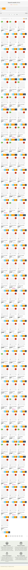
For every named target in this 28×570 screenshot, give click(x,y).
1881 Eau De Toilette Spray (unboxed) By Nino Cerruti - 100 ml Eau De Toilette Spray (12, 164)
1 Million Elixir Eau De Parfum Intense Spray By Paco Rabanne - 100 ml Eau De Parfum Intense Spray (4, 59)
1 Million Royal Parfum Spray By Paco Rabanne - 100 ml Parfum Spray (13, 74)
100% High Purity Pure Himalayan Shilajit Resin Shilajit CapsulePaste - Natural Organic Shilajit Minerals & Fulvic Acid (4, 104)
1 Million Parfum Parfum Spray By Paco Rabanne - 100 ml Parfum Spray (21, 59)
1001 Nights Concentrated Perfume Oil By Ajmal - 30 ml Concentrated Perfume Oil (21, 119)
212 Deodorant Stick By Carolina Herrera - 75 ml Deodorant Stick (21, 225)
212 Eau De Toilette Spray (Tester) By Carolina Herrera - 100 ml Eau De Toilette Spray (4, 270)
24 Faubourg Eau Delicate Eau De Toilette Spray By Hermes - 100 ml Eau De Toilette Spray (21, 391)
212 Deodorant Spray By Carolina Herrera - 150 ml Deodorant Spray (12, 225)
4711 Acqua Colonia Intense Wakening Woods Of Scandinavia (21, 466)
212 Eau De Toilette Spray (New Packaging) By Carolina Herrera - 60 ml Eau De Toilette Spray (21, 255)
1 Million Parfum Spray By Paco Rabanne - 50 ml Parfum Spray (4, 74)
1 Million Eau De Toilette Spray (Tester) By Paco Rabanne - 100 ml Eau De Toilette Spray (12, 44)
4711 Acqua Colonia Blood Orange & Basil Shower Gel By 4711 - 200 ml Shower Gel (12, 466)
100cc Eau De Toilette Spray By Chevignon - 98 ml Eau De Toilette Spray (4, 134)
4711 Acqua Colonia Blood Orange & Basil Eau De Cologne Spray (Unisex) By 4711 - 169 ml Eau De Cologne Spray (4, 466)
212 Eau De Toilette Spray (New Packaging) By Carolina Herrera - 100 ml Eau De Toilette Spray (12, 240)
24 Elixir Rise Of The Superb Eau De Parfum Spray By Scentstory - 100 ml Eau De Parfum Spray (21, 346)
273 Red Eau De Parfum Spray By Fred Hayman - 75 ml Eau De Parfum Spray (21, 421)
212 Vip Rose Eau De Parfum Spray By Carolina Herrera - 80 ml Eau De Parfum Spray (4, 346)
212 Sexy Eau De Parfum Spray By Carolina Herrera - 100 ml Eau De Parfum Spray (21, 285)
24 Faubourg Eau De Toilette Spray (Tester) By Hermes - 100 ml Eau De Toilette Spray (12, 376)
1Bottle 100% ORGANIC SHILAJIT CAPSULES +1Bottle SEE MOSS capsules (4, 210)
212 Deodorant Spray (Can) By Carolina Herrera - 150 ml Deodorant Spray (4, 225)
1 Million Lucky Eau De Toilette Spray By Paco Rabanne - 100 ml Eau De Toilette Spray (12, 59)
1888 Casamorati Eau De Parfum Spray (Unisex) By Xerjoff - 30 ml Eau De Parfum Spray (12, 195)
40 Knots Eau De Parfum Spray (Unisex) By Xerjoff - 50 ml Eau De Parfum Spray (13, 436)
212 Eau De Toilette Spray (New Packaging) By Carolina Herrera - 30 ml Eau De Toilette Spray (4, 255)
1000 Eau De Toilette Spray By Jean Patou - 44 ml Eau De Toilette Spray (4, 119)
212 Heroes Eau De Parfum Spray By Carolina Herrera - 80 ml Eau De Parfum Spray (21, 270)
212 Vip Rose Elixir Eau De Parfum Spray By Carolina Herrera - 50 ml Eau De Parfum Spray (12, 346)
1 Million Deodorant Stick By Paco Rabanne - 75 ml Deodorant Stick (4, 44)
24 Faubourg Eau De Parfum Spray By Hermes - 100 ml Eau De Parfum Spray (21, 361)
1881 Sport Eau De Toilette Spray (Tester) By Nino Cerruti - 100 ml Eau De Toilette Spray (4, 195)
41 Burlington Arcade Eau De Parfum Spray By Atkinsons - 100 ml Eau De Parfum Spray (12, 451)
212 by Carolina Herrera (20, 210)
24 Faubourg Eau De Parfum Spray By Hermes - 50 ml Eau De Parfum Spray (4, 376)
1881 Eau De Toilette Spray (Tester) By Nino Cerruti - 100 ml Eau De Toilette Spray (4, 164)
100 (12, 18)
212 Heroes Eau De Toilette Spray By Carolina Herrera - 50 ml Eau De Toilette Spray (4, 285)
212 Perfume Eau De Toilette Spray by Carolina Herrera (12, 285)
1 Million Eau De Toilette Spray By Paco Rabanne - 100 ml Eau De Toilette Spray (21, 44)
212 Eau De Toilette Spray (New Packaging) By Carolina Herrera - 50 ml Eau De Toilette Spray (12, 255)
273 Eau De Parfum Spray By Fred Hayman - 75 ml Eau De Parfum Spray (12, 421)
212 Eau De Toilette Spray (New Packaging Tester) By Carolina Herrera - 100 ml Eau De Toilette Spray (4, 240)
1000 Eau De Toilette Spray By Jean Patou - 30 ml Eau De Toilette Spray (21, 104)
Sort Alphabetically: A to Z (6, 18)
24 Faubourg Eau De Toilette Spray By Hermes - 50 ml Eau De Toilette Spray (4, 391)
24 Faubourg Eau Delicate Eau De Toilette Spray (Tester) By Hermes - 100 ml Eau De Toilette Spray (12, 391)
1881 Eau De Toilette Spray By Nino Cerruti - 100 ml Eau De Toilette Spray (21, 164)
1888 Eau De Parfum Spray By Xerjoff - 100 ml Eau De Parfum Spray (21, 195)
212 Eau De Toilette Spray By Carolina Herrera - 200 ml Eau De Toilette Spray (12, 270)
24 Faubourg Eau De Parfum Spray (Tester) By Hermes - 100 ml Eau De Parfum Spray (12, 361)
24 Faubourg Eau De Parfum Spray (4, 361)
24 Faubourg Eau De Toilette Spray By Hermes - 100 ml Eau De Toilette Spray (21, 376)
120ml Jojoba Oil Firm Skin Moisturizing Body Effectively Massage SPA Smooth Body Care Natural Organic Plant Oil (4, 149)
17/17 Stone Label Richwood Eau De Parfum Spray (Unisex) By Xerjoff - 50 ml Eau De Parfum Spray (21, 149)
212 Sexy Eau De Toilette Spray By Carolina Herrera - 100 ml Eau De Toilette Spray (12, 300)
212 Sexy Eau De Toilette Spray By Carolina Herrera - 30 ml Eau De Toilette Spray (21, 300)
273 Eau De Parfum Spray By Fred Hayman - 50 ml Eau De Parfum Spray (4, 421)
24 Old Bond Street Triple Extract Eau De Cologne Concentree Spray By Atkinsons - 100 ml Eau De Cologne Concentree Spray (4, 406)
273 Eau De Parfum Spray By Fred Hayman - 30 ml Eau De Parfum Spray (21, 406)
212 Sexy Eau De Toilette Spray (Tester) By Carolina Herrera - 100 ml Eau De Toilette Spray (4, 300)
